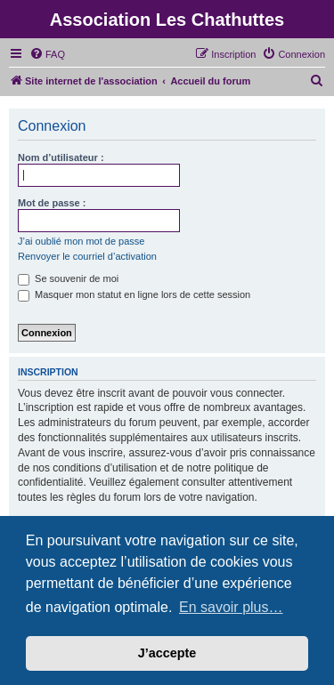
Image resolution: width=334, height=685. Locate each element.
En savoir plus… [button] (231, 607)
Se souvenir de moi (68, 278)
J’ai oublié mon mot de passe (81, 241)
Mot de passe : (52, 202)
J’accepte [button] (167, 653)
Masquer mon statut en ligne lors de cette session (134, 294)
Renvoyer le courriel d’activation (87, 256)
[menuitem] (47, 54)
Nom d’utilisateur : (61, 157)
